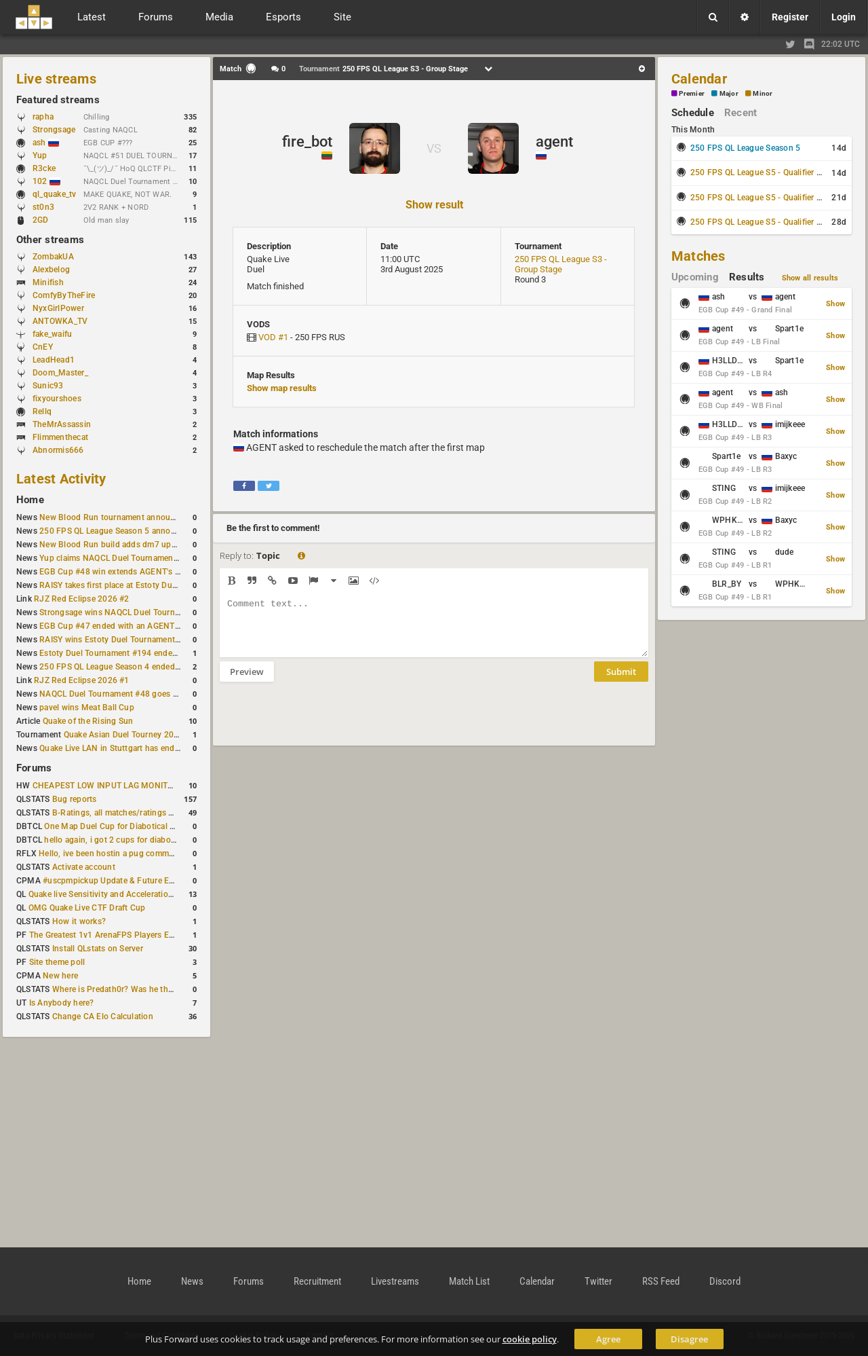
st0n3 (43, 207)
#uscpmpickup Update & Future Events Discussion (138, 880)
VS (434, 148)
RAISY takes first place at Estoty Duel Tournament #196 (143, 585)
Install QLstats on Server (97, 948)
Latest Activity (61, 479)
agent (554, 141)
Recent (740, 113)
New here (60, 976)
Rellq (42, 411)
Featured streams (58, 100)
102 (46, 181)
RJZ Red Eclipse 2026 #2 (82, 599)
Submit (621, 682)
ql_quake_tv (55, 194)
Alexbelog (51, 269)
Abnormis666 (58, 450)
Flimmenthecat (60, 437)
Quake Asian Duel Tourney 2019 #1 (130, 734)
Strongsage (54, 129)
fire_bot (307, 141)
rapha (43, 117)
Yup (46, 155)
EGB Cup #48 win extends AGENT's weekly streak (132, 571)
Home (30, 500)
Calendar (699, 79)
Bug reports (74, 799)
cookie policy (529, 1339)
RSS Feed (660, 1281)
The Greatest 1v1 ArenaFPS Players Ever (104, 935)
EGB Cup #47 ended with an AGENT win (114, 626)
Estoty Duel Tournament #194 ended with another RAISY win (153, 653)
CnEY (43, 347)
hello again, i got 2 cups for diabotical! (116, 840)
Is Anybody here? (61, 1003)
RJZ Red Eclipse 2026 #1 (82, 680)
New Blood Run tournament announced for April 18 (136, 517)
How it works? (79, 921)
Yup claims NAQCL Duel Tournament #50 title (124, 558)
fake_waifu (52, 334)
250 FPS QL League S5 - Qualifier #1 (758, 172)
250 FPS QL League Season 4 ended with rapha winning (144, 667)
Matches (698, 256)
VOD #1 (273, 337)
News (192, 1281)
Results (747, 277)
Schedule (692, 113)
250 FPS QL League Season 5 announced (116, 531)
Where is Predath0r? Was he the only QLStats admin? (152, 989)
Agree (608, 1339)
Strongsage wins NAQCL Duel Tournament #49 (127, 612)
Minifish (48, 282)
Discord (725, 1281)
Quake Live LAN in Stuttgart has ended (111, 748)
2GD (41, 220)
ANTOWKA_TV (60, 321)
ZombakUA (53, 256)
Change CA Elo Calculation (102, 1016)
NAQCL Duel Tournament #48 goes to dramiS (124, 694)
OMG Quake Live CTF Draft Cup (87, 908)
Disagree (689, 1339)
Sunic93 (48, 385)
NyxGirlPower (58, 308)
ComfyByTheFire (64, 295)
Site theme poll (57, 962)
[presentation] (323, 722)
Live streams (56, 79)
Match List (469, 1281)
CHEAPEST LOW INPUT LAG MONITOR (106, 785)
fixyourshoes (57, 398)
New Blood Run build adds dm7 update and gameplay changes (157, 544)
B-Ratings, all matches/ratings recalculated (133, 813)
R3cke (44, 168)
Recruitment (317, 1281)
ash (46, 142)
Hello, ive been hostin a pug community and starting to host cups (162, 853)
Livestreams (395, 1281)
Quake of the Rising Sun (88, 721)
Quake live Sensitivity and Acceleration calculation (122, 894)
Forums (34, 768)
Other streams (50, 240)
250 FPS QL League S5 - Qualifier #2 (758, 197)
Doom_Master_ (60, 373)
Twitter (598, 1281)
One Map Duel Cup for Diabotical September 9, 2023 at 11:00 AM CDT (176, 826)
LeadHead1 (54, 360)
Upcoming (695, 277)
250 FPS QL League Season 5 (745, 148)
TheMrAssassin (62, 424)
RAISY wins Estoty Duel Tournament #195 (118, 639)
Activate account (83, 867)
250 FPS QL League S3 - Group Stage (561, 264)
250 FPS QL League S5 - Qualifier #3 (758, 222)
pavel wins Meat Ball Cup (86, 707)
